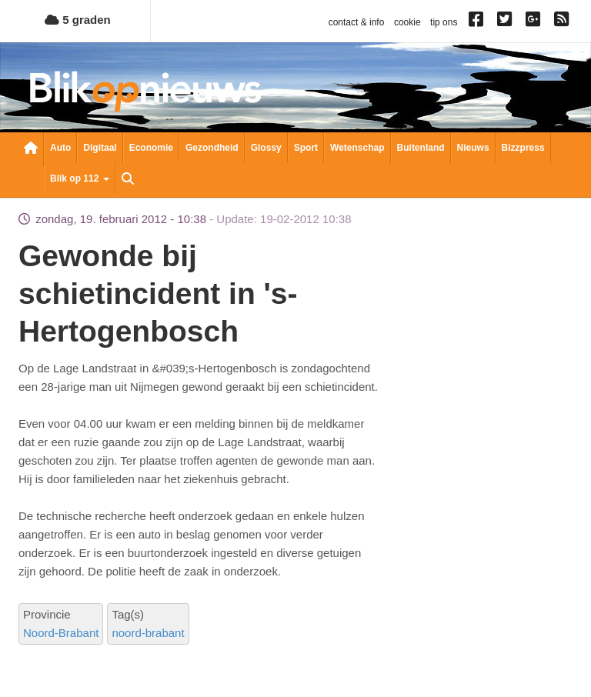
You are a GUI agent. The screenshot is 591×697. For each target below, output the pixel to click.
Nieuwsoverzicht (30, 149)
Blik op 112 (79, 178)
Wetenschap (357, 147)
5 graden (78, 19)
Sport (306, 147)
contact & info (357, 22)
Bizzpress (523, 147)
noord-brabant (148, 632)
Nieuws (473, 147)
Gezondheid (212, 147)
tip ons (443, 22)
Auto (60, 147)
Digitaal (99, 147)
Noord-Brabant (60, 632)
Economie (151, 147)
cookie (407, 22)
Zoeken (127, 180)
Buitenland (421, 147)
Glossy (266, 147)
